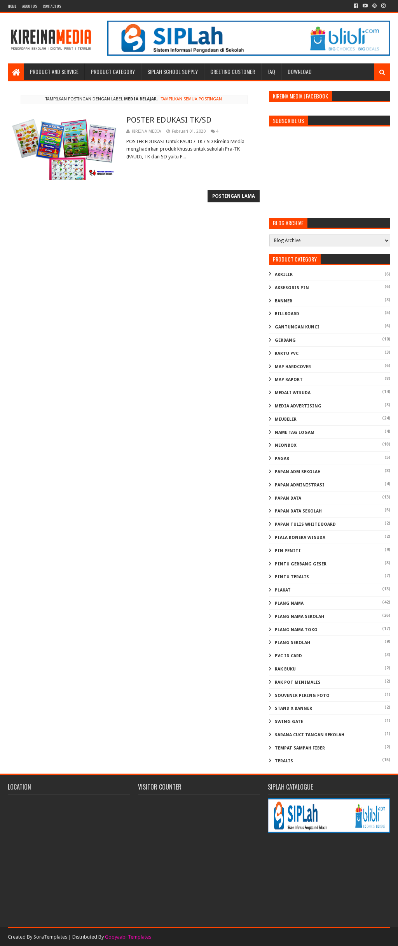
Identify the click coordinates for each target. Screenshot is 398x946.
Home (12, 6)
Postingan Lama (233, 196)
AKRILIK (284, 274)
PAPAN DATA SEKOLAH (298, 511)
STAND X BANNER (293, 708)
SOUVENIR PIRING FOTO (302, 695)
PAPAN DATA (288, 498)
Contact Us (52, 6)
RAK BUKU (285, 669)
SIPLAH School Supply (172, 71)
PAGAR (282, 458)
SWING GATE (289, 721)
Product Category (113, 71)
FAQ (271, 71)
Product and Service (54, 71)
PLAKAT (283, 590)
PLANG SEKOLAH (292, 642)
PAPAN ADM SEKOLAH (298, 471)
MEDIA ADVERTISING (298, 406)
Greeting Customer (232, 71)
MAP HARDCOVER (293, 366)
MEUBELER (286, 419)
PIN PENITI (288, 550)
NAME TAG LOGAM (294, 432)
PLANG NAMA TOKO (296, 629)
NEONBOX (286, 445)
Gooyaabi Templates (128, 937)
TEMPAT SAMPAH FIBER (300, 748)
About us (29, 6)
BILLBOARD (287, 313)
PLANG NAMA (289, 603)
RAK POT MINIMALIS (298, 682)
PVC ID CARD (288, 655)
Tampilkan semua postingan (191, 99)
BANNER (283, 301)
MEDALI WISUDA (293, 392)
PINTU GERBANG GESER (300, 564)
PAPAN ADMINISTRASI (300, 485)
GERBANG (285, 340)
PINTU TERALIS (292, 576)
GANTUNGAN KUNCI (297, 327)
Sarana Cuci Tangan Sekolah (309, 734)
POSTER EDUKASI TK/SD (168, 120)
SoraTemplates (50, 937)
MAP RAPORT (289, 379)
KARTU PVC (286, 353)
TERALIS (284, 760)
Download (300, 71)
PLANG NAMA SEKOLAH (299, 616)
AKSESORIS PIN (292, 287)
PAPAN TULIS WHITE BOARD (305, 524)
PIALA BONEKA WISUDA (300, 537)
